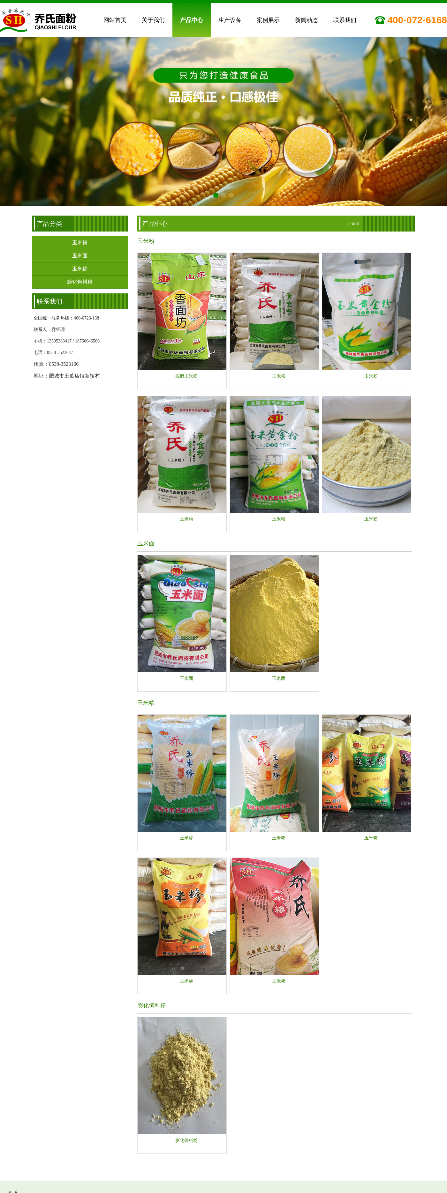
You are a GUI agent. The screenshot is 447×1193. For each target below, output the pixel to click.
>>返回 (353, 224)
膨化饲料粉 (80, 282)
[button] (215, 194)
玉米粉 (79, 243)
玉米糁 (79, 269)
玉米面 (79, 256)
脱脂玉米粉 (186, 376)
